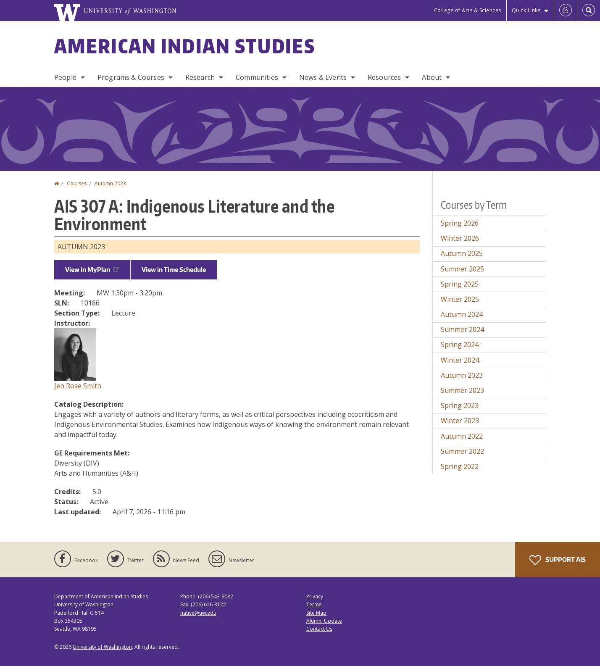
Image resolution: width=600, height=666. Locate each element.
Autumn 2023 (110, 183)
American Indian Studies (184, 45)
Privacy (314, 596)
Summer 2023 (462, 390)
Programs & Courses (130, 77)
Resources (384, 77)
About (432, 77)
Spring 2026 (460, 223)
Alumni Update (324, 620)
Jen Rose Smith (77, 385)
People (65, 77)
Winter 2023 (460, 420)
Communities (257, 77)
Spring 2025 (460, 284)
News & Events (323, 77)
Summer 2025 (462, 269)
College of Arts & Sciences (467, 10)
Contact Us (319, 628)
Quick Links (526, 10)
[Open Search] (588, 10)
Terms (313, 604)
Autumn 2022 (462, 436)
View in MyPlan (92, 269)
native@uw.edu (198, 612)
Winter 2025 (460, 299)
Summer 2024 (462, 329)
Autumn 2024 (462, 314)
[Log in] (565, 10)
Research (200, 77)
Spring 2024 (460, 344)
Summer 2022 (462, 451)
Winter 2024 (460, 360)
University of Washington (102, 646)
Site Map (316, 612)
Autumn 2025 (462, 253)
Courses (77, 183)
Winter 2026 (460, 238)
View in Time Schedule (174, 269)
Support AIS (557, 560)
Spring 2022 (460, 466)
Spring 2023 (460, 405)
